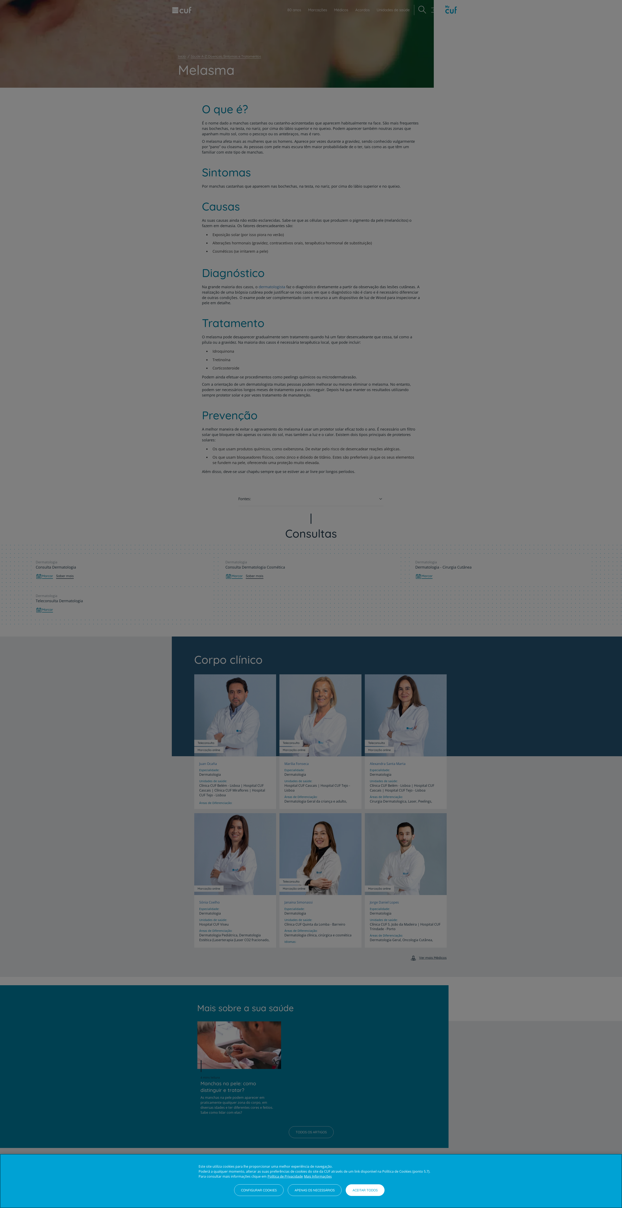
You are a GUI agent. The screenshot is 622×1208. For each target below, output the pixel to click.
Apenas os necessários (315, 1190)
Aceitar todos (365, 1190)
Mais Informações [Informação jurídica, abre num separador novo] (318, 1176)
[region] (311, 1181)
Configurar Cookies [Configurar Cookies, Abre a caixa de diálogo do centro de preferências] (259, 1190)
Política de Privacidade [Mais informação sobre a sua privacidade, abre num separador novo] (285, 1176)
